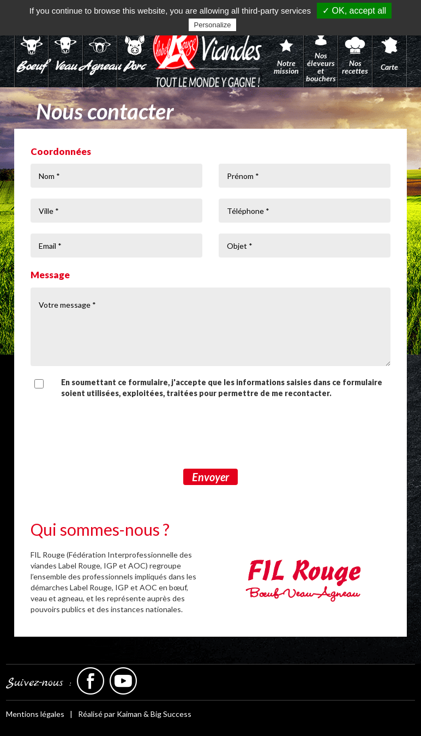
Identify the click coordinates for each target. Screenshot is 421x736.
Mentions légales (35, 714)
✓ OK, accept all (354, 10)
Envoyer (210, 476)
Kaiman (129, 714)
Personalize (212, 25)
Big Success (171, 714)
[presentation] (210, 433)
